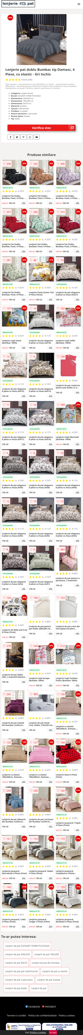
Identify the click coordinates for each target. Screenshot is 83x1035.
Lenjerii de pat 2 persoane (19, 979)
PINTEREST (49, 1006)
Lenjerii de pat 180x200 (46, 954)
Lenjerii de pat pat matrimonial (21, 971)
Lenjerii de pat (38, 988)
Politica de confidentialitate (42, 1015)
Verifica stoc (54, 128)
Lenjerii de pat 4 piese (48, 979)
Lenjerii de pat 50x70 (16, 962)
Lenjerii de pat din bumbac (46, 962)
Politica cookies (67, 1015)
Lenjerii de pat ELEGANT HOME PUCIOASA (27, 945)
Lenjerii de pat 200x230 (17, 954)
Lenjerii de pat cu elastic (55, 971)
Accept (53, 1032)
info (23, 203)
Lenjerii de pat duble (16, 988)
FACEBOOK (32, 1006)
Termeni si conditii (16, 1015)
